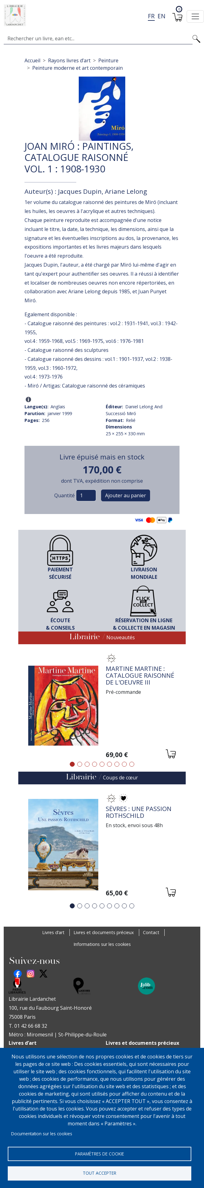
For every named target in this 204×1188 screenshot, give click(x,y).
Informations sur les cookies (102, 944)
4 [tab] (94, 764)
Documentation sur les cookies (41, 1132)
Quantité (64, 495)
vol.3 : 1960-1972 (57, 368)
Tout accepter (99, 1173)
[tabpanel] (102, 706)
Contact (151, 932)
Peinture (108, 60)
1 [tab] (72, 764)
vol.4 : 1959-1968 (43, 341)
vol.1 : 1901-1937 (124, 359)
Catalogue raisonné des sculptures (68, 350)
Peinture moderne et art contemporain (77, 67)
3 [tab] (87, 764)
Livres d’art (53, 932)
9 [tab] (131, 764)
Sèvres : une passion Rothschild (138, 812)
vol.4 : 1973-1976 (43, 376)
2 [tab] (79, 764)
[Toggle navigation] (195, 16)
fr (151, 16)
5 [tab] (102, 764)
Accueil (32, 60)
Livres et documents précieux (103, 932)
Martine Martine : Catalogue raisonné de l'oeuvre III (140, 675)
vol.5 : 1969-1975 (84, 341)
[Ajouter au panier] (170, 754)
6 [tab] (109, 764)
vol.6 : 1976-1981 (125, 341)
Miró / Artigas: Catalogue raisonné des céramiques (86, 385)
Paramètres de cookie (99, 1152)
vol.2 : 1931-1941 (129, 323)
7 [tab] (116, 764)
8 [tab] (124, 764)
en (161, 16)
